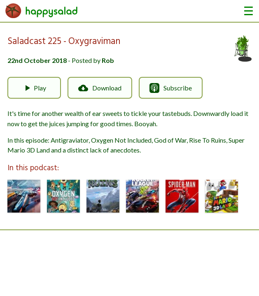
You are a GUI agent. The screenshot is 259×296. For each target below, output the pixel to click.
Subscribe (170, 88)
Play (34, 88)
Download (99, 88)
